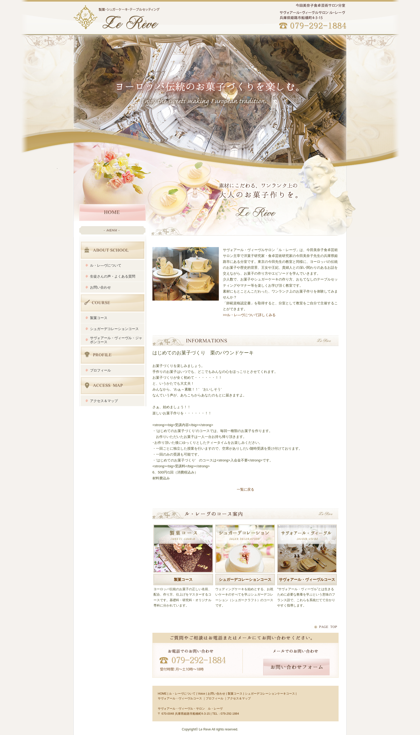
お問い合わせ (100, 287)
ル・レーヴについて (182, 693)
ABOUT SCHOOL (113, 250)
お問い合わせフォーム (296, 667)
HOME (112, 212)
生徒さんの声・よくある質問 (112, 276)
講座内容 (113, 302)
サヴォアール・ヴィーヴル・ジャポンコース (116, 340)
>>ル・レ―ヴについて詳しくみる (249, 315)
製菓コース (98, 318)
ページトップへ (324, 627)
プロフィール (113, 355)
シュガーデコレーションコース (114, 329)
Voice (201, 693)
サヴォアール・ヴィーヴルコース (307, 579)
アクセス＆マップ (113, 385)
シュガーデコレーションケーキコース (270, 693)
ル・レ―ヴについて (105, 265)
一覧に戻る (245, 489)
